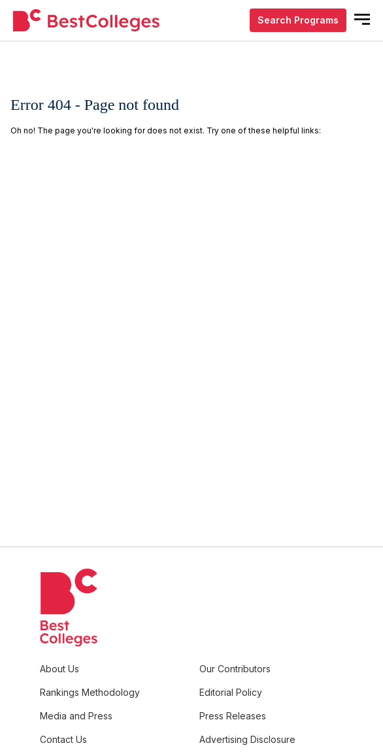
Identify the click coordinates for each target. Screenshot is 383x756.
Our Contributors (235, 668)
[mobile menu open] (362, 19)
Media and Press (76, 715)
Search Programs (298, 20)
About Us (59, 668)
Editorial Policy (230, 692)
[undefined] (86, 20)
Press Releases (232, 715)
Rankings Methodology (90, 692)
